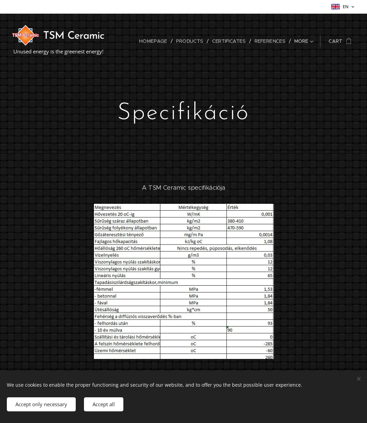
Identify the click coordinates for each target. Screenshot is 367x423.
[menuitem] (156, 41)
